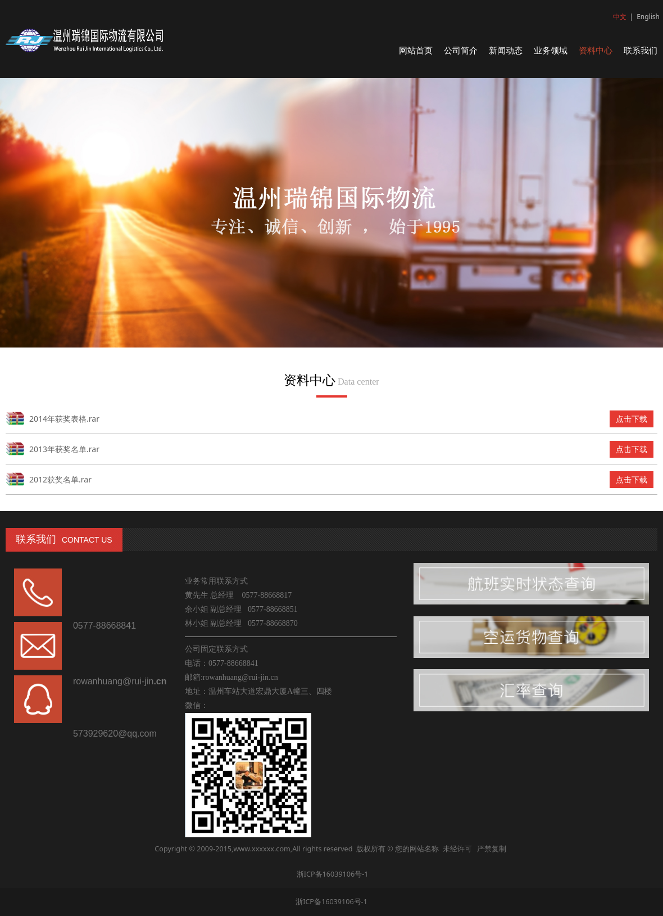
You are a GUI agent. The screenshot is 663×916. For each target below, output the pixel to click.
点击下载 (631, 418)
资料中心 (595, 50)
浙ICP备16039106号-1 (331, 874)
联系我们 (640, 50)
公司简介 (461, 50)
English (648, 16)
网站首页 (416, 50)
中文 (619, 16)
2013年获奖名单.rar (64, 449)
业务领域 (550, 50)
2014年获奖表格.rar (64, 418)
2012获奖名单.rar (60, 479)
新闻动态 (506, 50)
